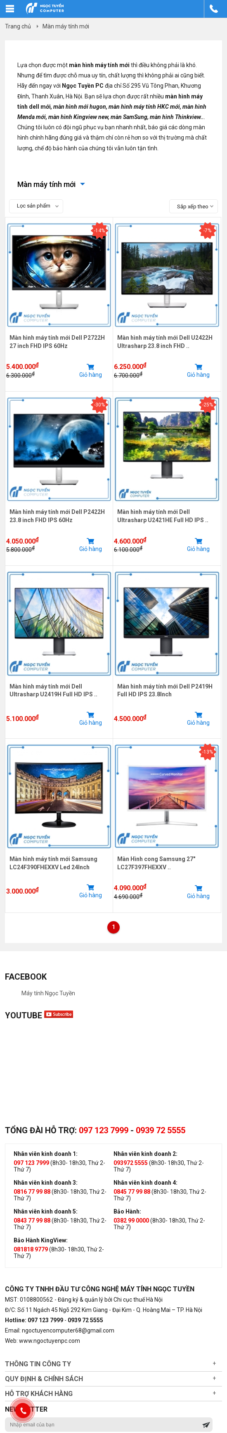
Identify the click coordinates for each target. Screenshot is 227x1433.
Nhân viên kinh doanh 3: (46, 1182)
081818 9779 (31, 1249)
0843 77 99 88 (32, 1220)
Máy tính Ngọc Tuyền (48, 993)
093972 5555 (131, 1163)
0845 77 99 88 (132, 1191)
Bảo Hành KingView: (41, 1240)
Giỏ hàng (90, 370)
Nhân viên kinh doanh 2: (145, 1154)
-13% (207, 752)
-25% (207, 405)
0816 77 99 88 (32, 1191)
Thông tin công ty (38, 1364)
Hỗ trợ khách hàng (39, 1394)
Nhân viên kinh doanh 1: (46, 1154)
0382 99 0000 (131, 1220)
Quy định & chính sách (44, 1379)
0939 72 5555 (160, 1130)
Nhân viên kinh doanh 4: (145, 1182)
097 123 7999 (103, 1130)
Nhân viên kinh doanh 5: (46, 1211)
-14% (99, 230)
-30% (99, 405)
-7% (207, 230)
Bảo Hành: (127, 1211)
